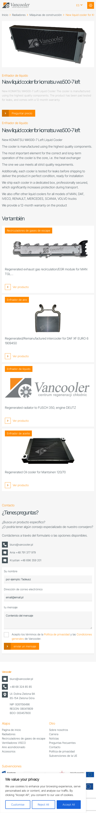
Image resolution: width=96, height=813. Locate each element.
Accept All (69, 804)
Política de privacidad (57, 634)
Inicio (5, 14)
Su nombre (10, 571)
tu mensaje (11, 607)
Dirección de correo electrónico (23, 589)
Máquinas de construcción (46, 14)
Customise (17, 804)
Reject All (43, 804)
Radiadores (19, 14)
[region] (43, 793)
